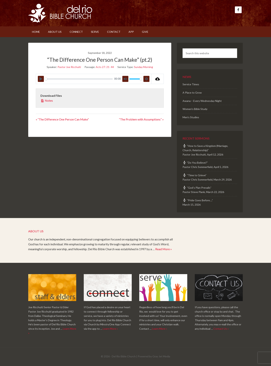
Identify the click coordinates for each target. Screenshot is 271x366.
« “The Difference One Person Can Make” (62, 119)
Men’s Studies (191, 117)
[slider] (79, 79)
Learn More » (110, 328)
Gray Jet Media (161, 356)
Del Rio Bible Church (60, 13)
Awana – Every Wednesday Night (202, 100)
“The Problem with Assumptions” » (141, 119)
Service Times (191, 84)
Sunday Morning (143, 67)
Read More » (163, 249)
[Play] (41, 79)
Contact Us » (221, 328)
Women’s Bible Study (195, 109)
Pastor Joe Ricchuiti (69, 67)
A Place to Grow (192, 92)
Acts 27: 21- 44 (105, 67)
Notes (46, 100)
